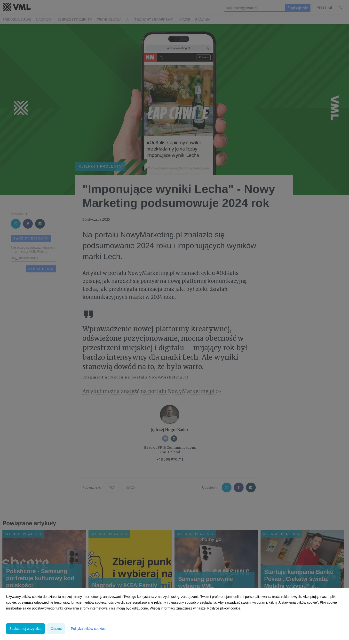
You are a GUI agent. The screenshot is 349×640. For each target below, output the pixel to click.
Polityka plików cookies (88, 629)
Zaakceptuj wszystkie (25, 629)
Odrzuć (56, 629)
